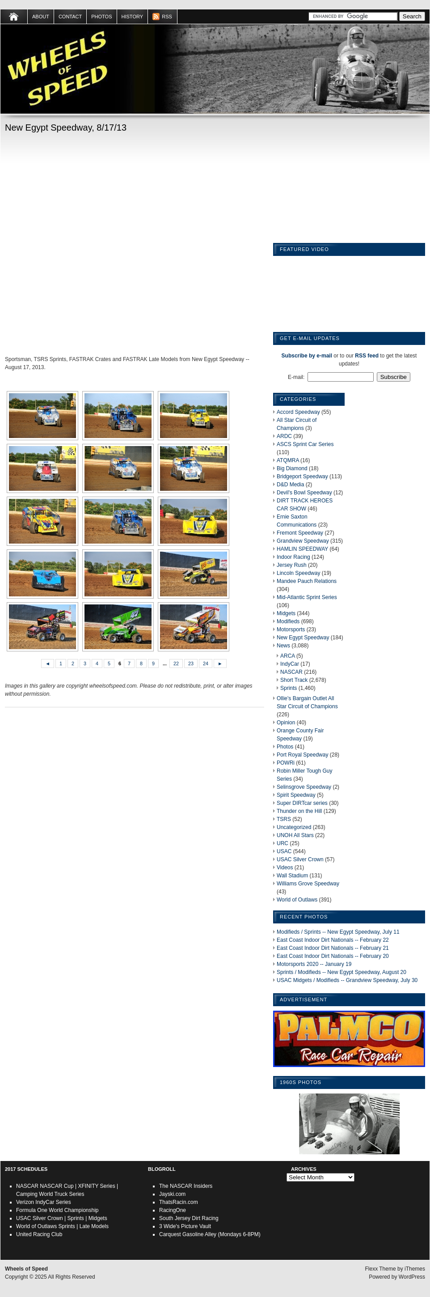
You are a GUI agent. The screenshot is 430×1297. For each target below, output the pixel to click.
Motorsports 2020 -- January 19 (314, 964)
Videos (285, 867)
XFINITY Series (96, 1186)
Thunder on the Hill (299, 811)
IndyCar (289, 664)
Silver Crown (48, 1218)
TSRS (284, 819)
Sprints (288, 688)
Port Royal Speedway (302, 755)
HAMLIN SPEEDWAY (302, 549)
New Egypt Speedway (303, 637)
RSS (167, 16)
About (40, 16)
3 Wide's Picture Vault (185, 1226)
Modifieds (288, 621)
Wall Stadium (292, 875)
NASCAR (291, 672)
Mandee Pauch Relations (307, 581)
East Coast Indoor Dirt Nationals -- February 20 (333, 956)
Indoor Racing (293, 557)
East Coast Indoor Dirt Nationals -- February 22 (333, 940)
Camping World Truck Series (50, 1194)
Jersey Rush (292, 565)
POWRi (286, 763)
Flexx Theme (380, 1269)
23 (191, 663)
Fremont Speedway (300, 533)
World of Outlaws (297, 900)
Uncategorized (294, 827)
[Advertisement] (96, 246)
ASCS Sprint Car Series (305, 444)
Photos (101, 16)
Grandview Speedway (303, 541)
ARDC (284, 436)
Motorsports (291, 629)
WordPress (412, 1277)
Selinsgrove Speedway (304, 787)
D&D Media (290, 484)
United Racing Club (39, 1234)
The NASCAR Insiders (185, 1186)
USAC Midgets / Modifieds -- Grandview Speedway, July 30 (347, 980)
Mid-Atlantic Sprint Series (307, 597)
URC (282, 843)
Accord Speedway (298, 412)
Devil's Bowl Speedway (304, 492)
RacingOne (172, 1210)
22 (176, 663)
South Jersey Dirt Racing (189, 1218)
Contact (70, 16)
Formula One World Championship (57, 1210)
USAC (284, 851)
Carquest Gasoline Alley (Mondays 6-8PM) (210, 1234)
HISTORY (132, 16)
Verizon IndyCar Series (43, 1202)
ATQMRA (288, 460)
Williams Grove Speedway (308, 883)
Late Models (94, 1226)
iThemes (415, 1269)
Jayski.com (172, 1194)
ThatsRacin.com (178, 1202)
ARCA (287, 656)
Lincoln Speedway (298, 573)
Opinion (286, 722)
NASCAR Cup (56, 1186)
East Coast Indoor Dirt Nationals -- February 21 (333, 948)
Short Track (294, 680)
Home (14, 16)
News (283, 645)
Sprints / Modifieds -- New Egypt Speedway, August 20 (341, 972)
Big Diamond (292, 468)
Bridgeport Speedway (302, 476)
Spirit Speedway (296, 795)
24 (205, 663)
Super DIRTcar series (302, 803)
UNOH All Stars (295, 835)
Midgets (286, 613)
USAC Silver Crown (300, 859)
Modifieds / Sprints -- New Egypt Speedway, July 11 (338, 932)
